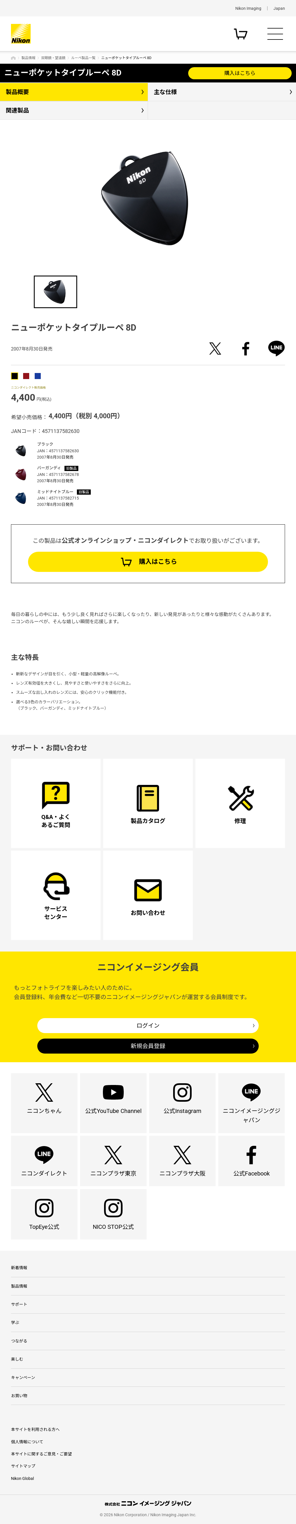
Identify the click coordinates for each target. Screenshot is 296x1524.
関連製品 (17, 110)
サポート (19, 1304)
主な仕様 (165, 91)
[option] (148, 198)
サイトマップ (23, 1466)
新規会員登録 (148, 1046)
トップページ (13, 58)
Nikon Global (22, 1478)
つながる (19, 1341)
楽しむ (17, 1359)
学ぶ (15, 1322)
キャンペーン (23, 1377)
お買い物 (19, 1395)
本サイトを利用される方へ (35, 1429)
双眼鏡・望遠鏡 (53, 58)
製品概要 (17, 91)
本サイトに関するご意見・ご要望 (41, 1454)
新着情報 (19, 1267)
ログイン (148, 1025)
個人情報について (27, 1442)
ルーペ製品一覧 (83, 58)
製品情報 (28, 58)
